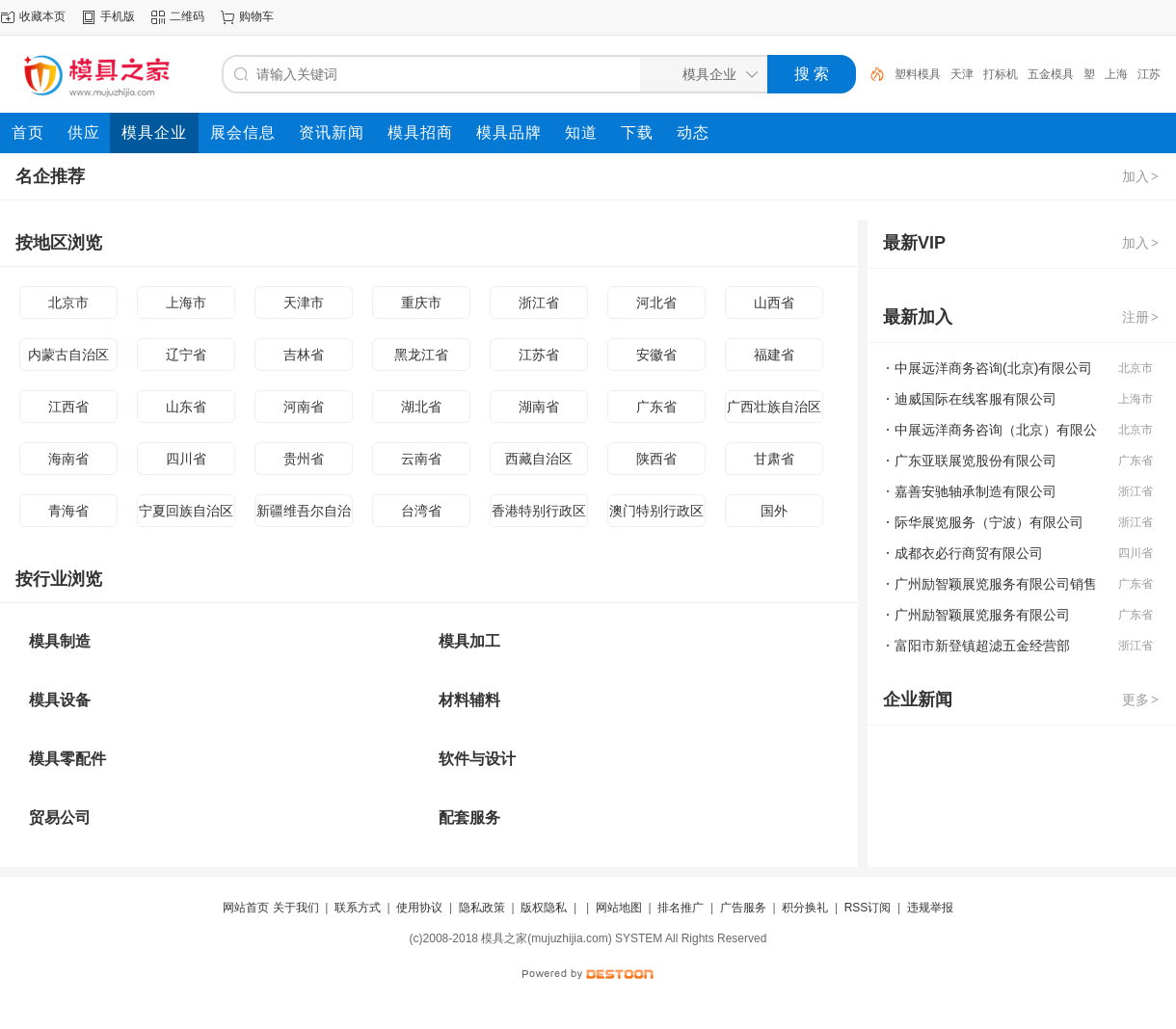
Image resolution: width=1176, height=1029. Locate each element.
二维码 (187, 16)
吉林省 (303, 354)
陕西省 (656, 458)
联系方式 (357, 907)
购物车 (256, 16)
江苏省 (539, 354)
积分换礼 (805, 907)
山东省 (186, 406)
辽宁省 (186, 354)
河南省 (303, 406)
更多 (1141, 699)
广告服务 (743, 907)
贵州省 (303, 458)
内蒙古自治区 (68, 354)
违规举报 (930, 907)
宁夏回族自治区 (186, 510)
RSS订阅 (868, 907)
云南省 (421, 458)
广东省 (656, 406)
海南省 (68, 458)
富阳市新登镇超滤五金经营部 (982, 645)
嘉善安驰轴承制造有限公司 (975, 491)
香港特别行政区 (539, 510)
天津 (962, 74)
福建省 (774, 354)
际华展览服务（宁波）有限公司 (989, 522)
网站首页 (246, 907)
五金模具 (1051, 74)
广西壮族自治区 (774, 406)
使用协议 (419, 907)
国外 (774, 510)
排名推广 (680, 907)
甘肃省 (774, 458)
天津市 (303, 302)
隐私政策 (482, 907)
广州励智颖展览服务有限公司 (982, 614)
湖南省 (539, 406)
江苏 (1149, 74)
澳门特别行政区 (656, 510)
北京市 (68, 302)
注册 (1141, 317)
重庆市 (421, 302)
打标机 (1000, 74)
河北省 (656, 302)
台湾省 (421, 510)
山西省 (774, 302)
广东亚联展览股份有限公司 (975, 460)
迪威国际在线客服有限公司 (975, 399)
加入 (1141, 176)
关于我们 (296, 907)
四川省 (186, 458)
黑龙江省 (421, 354)
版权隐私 (544, 907)
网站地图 (619, 907)
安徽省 (656, 354)
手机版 (117, 16)
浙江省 (539, 302)
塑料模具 (918, 74)
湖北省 (421, 406)
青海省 (68, 510)
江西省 (68, 406)
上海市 (186, 302)
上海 (1116, 74)
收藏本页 (42, 16)
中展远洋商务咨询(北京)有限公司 (993, 368)
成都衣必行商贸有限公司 (969, 553)
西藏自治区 (539, 458)
